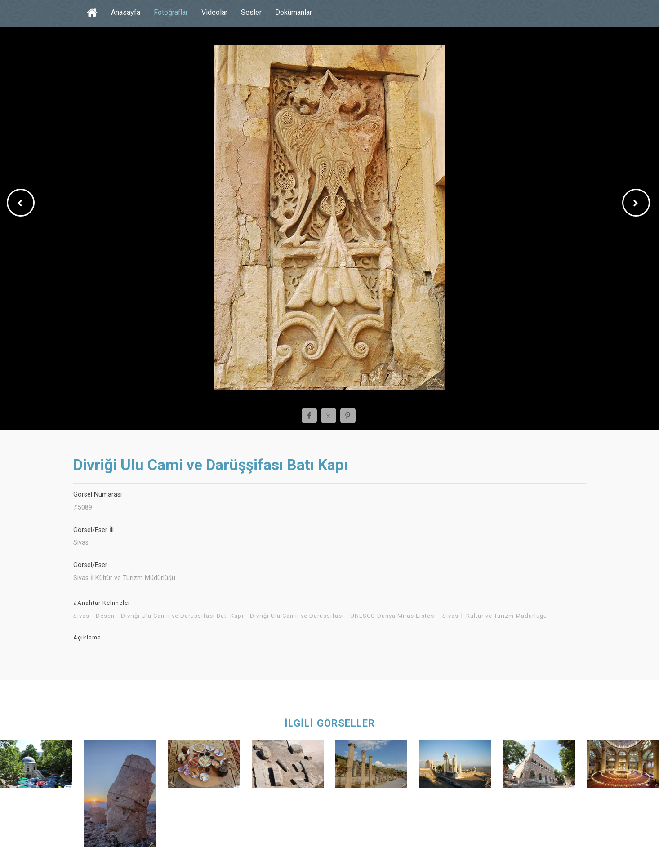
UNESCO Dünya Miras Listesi (393, 616)
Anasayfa (125, 12)
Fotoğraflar (171, 12)
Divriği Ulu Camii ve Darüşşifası (297, 616)
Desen (105, 616)
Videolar (214, 12)
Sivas (81, 616)
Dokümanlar (293, 12)
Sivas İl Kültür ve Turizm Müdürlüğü (494, 616)
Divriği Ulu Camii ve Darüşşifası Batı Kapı (182, 616)
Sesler (251, 12)
